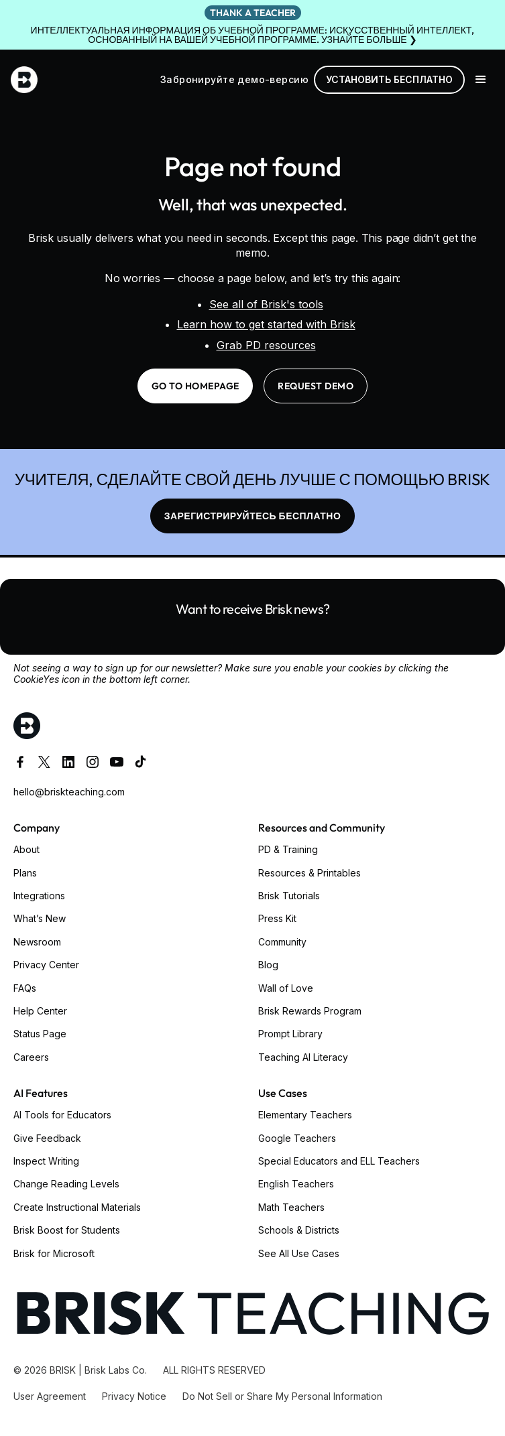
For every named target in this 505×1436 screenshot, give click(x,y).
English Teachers (296, 1183)
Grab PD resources (266, 345)
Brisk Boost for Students (66, 1230)
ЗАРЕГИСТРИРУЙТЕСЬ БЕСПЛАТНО (252, 516)
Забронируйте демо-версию (234, 79)
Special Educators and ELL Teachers (339, 1161)
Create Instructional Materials (77, 1207)
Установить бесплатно (389, 79)
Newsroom (37, 942)
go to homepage (195, 386)
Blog (268, 964)
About (26, 849)
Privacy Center (46, 964)
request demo (315, 386)
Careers (31, 1057)
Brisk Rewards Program (309, 1011)
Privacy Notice (134, 1396)
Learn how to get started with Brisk (266, 324)
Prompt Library (290, 1033)
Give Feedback (47, 1138)
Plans (25, 872)
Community (282, 942)
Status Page (39, 1033)
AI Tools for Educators (62, 1114)
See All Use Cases (298, 1253)
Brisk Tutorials (289, 895)
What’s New (39, 918)
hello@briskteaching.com (69, 791)
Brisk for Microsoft (54, 1253)
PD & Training (288, 849)
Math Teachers (291, 1207)
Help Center (40, 1011)
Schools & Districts (298, 1230)
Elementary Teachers (305, 1114)
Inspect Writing (46, 1161)
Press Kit (277, 918)
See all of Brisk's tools (266, 304)
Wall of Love (285, 988)
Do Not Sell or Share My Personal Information (282, 1396)
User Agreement (49, 1396)
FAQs (24, 988)
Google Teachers (297, 1138)
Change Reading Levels (66, 1183)
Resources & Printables (309, 872)
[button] (480, 79)
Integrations (39, 895)
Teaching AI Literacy (303, 1057)
